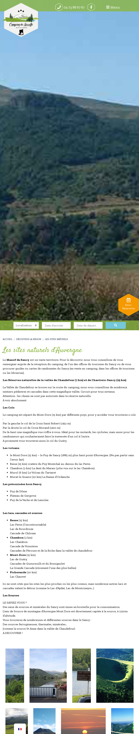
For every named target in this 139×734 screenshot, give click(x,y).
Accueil (7, 339)
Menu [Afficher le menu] (127, 7)
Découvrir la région (28, 339)
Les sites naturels (56, 339)
